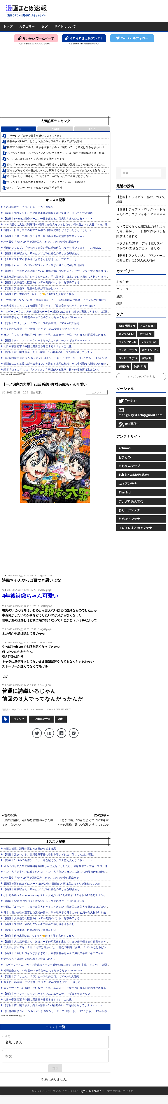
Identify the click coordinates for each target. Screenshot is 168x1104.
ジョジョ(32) (148, 342)
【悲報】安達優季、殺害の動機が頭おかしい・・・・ (35, 288)
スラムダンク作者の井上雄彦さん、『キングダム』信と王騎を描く (46, 182)
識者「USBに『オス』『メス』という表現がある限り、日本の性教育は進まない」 (52, 369)
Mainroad (95, 1091)
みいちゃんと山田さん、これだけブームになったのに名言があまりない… (50, 176)
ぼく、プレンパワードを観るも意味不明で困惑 (34, 187)
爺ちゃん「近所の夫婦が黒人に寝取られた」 (30, 958)
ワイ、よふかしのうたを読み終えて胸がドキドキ (36, 158)
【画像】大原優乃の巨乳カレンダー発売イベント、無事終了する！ (43, 282)
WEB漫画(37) (127, 326)
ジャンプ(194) (127, 342)
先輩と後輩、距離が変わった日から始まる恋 (30, 848)
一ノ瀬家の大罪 (41, 719)
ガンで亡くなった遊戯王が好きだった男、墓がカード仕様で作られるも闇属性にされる (55, 334)
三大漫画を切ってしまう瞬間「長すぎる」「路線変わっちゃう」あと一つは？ (49, 305)
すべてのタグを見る (141, 376)
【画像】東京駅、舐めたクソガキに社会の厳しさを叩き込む (39, 924)
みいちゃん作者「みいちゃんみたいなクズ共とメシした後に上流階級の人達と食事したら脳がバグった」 (68, 152)
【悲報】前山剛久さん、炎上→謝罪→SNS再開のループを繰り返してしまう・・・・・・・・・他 (61, 352)
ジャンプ (19, 719)
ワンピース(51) (128, 358)
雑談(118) (140, 366)
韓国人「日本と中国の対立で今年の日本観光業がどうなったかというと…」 (48, 230)
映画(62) (124, 366)
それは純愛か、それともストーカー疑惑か (28, 207)
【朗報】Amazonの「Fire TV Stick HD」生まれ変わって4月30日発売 (44, 265)
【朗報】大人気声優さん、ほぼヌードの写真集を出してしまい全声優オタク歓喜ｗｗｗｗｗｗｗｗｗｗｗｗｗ (68, 941)
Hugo (82, 1091)
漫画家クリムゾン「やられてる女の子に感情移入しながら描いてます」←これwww (52, 247)
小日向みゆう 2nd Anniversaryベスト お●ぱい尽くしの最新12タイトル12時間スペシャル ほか (59, 895)
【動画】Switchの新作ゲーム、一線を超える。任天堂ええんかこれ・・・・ (48, 218)
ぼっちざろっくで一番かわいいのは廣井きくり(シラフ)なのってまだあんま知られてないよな (61, 170)
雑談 (119, 303)
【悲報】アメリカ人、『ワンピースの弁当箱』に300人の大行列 (41, 323)
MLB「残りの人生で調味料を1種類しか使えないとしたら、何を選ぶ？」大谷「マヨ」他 (55, 224)
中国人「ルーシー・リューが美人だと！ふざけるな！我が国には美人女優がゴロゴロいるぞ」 (59, 906)
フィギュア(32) (128, 350)
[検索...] (141, 173)
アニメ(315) (147, 326)
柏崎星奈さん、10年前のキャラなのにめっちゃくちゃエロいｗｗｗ (43, 317)
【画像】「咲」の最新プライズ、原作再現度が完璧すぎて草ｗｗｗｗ (44, 236)
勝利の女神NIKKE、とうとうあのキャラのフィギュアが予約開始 (44, 141)
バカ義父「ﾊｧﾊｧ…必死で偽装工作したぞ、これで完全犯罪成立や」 (43, 241)
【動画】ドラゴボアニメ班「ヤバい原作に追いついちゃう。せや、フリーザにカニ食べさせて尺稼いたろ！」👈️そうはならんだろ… (81, 270)
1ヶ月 (92, 129)
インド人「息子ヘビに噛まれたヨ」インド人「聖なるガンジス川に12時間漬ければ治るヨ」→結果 (61, 871)
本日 (18, 129)
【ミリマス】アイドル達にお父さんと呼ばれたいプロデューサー (42, 259)
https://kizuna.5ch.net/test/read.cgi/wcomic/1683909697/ (41, 709)
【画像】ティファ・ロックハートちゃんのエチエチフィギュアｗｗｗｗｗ (47, 340)
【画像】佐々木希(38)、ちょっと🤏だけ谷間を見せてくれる (39, 294)
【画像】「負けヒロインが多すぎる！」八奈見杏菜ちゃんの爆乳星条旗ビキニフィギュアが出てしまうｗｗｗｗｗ (70, 953)
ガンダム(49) (126, 334)
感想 (39, 392)
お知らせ (122, 281)
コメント (97, 392)
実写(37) (147, 358)
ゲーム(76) (145, 334)
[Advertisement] (84, 82)
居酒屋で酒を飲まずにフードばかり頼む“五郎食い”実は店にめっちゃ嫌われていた (52, 883)
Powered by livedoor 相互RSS (13, 374)
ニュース (122, 289)
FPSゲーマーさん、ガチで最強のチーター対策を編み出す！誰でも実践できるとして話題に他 (58, 311)
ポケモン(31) (150, 350)
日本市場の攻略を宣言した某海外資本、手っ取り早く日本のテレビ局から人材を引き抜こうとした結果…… (66, 276)
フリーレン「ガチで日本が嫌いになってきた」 (34, 135)
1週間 (55, 129)
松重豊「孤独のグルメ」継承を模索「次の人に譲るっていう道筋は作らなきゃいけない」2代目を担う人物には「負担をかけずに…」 (85, 147)
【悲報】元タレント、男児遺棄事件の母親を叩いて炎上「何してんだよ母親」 (49, 212)
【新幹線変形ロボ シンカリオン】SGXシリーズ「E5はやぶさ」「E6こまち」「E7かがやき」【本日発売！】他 (68, 358)
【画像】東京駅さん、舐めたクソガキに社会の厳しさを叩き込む (42, 253)
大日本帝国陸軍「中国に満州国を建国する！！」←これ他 (38, 346)
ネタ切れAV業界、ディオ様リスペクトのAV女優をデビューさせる (42, 328)
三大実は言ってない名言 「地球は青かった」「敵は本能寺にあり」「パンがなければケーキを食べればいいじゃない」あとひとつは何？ (84, 300)
